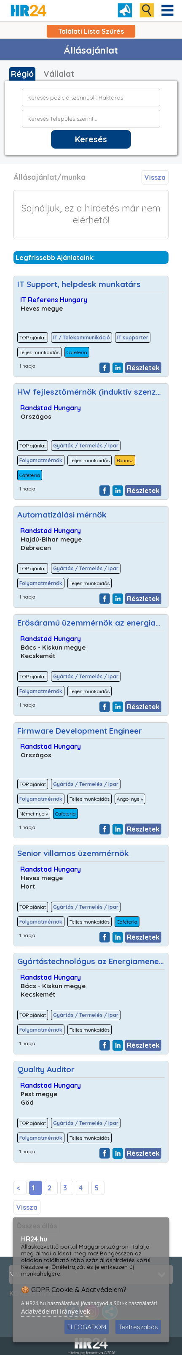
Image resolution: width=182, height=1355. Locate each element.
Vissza (155, 177)
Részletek (143, 367)
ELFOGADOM (86, 1327)
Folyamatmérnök (40, 460)
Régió (22, 74)
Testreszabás (138, 1327)
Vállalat (58, 74)
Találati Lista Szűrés (91, 31)
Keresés (91, 139)
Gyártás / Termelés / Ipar (85, 445)
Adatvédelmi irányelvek (55, 1311)
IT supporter (132, 337)
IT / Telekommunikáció (81, 337)
